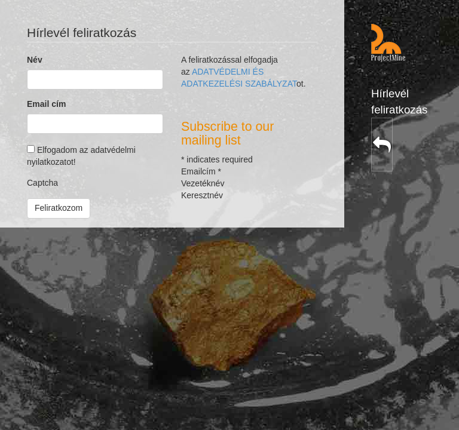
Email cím (46, 104)
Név (34, 59)
